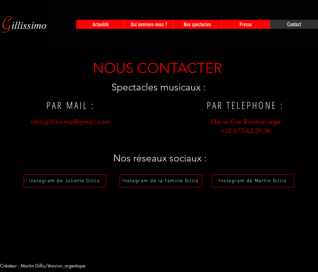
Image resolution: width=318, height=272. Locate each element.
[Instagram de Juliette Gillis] (65, 180)
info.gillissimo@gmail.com (71, 121)
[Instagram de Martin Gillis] (253, 180)
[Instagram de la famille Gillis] (161, 180)
